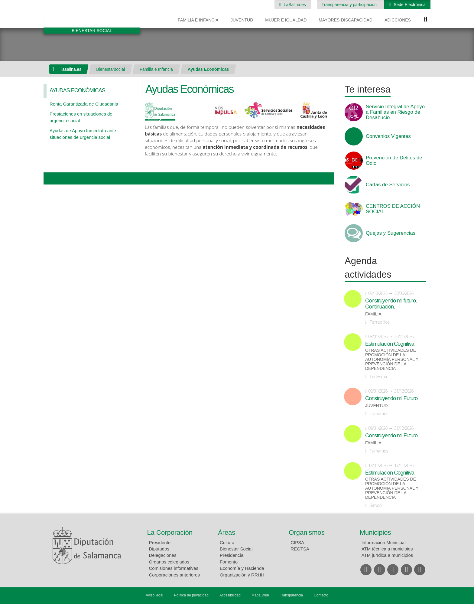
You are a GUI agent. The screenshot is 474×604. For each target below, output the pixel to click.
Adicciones (398, 20)
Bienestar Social (236, 548)
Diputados (159, 548)
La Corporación (170, 532)
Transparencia (291, 595)
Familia (373, 314)
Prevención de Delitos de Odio (394, 160)
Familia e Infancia (198, 20)
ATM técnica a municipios (387, 548)
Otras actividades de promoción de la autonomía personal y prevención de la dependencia (391, 359)
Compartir (51, 178)
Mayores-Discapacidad (345, 20)
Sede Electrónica (409, 4)
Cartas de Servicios (388, 185)
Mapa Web (260, 595)
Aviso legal (154, 595)
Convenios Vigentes (388, 136)
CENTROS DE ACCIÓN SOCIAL (393, 209)
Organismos (307, 532)
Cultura (227, 542)
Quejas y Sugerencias (390, 233)
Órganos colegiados (169, 561)
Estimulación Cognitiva (389, 344)
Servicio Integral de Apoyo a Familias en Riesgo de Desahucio (395, 112)
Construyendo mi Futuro (391, 398)
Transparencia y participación (350, 4)
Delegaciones (163, 555)
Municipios (375, 532)
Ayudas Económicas (208, 69)
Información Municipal (384, 542)
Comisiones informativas (173, 568)
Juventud (242, 20)
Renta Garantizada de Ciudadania (84, 103)
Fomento (229, 561)
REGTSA (300, 548)
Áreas (226, 532)
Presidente (160, 542)
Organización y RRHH (242, 574)
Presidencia (231, 555)
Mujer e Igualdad (286, 20)
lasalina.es (71, 69)
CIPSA (297, 542)
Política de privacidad (191, 595)
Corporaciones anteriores (174, 574)
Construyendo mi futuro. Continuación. (391, 304)
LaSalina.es (294, 4)
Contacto (321, 595)
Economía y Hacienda (242, 568)
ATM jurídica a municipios (387, 555)
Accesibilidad (230, 595)
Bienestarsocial (110, 69)
